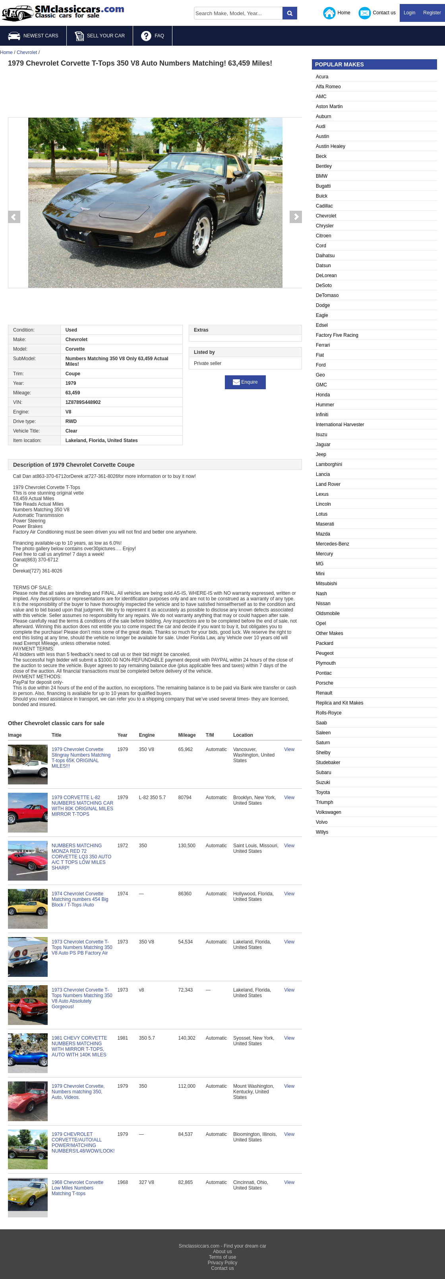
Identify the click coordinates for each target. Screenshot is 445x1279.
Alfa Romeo (328, 86)
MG (319, 564)
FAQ (152, 36)
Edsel (322, 325)
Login (409, 13)
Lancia (323, 474)
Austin (322, 136)
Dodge (323, 305)
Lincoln (323, 504)
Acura (322, 77)
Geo (320, 375)
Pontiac (324, 673)
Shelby (323, 752)
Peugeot (325, 653)
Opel (321, 623)
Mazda (323, 534)
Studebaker (328, 762)
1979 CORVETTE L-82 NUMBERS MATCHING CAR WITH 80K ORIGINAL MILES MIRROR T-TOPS (82, 806)
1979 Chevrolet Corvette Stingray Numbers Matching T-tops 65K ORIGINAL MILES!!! (81, 758)
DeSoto (324, 285)
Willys (322, 832)
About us (222, 1251)
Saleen (323, 733)
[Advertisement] (155, 91)
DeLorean (326, 275)
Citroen (323, 236)
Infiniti (322, 414)
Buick (321, 196)
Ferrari (323, 345)
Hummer (325, 405)
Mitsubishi (326, 583)
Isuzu (321, 434)
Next (296, 217)
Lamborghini (329, 464)
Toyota (323, 792)
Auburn (323, 116)
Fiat (320, 355)
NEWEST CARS (33, 36)
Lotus (321, 514)
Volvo (321, 822)
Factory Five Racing (337, 335)
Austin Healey (330, 146)
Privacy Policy (223, 1262)
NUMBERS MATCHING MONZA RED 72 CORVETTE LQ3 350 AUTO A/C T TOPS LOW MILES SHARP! (81, 857)
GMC (321, 385)
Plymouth (326, 663)
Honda (323, 395)
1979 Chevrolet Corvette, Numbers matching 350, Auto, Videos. (78, 1091)
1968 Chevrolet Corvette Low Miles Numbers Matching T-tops (77, 1188)
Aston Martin (329, 106)
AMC (321, 96)
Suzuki (323, 782)
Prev (14, 217)
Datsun (323, 265)
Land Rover (328, 484)
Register (432, 13)
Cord (321, 245)
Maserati (325, 524)
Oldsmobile (328, 613)
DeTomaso (327, 295)
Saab (321, 723)
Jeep (321, 454)
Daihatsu (325, 255)
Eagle (322, 315)
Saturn (323, 742)
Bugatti (323, 186)
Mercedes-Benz (332, 544)
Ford (321, 365)
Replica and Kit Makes (339, 703)
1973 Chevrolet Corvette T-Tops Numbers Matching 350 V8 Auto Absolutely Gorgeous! (82, 998)
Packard (324, 643)
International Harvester (340, 424)
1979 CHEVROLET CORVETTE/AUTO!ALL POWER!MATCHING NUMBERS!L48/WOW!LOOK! (83, 1142)
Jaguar (323, 444)
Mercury (324, 554)
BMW (321, 176)
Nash (321, 593)
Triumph (324, 802)
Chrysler (325, 226)
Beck (321, 156)
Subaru (323, 772)
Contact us (377, 13)
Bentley (324, 166)
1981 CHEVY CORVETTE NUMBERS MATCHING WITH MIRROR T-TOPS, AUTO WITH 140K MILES (79, 1046)
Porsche (324, 683)
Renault (324, 693)
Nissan (323, 603)
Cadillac (324, 206)
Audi (320, 126)
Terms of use (222, 1257)
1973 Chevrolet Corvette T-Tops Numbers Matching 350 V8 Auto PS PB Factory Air (82, 947)
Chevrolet (326, 216)
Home (336, 13)
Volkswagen (328, 812)
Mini (320, 573)
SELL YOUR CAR (100, 36)
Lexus (322, 494)
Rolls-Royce (329, 713)
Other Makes (329, 633)
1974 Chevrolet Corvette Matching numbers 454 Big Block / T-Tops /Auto (80, 899)
